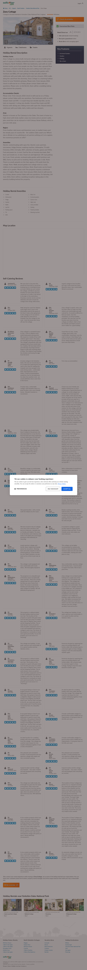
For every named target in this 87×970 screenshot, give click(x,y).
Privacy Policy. (62, 483)
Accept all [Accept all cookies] (67, 489)
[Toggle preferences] (20, 489)
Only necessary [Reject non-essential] (53, 489)
